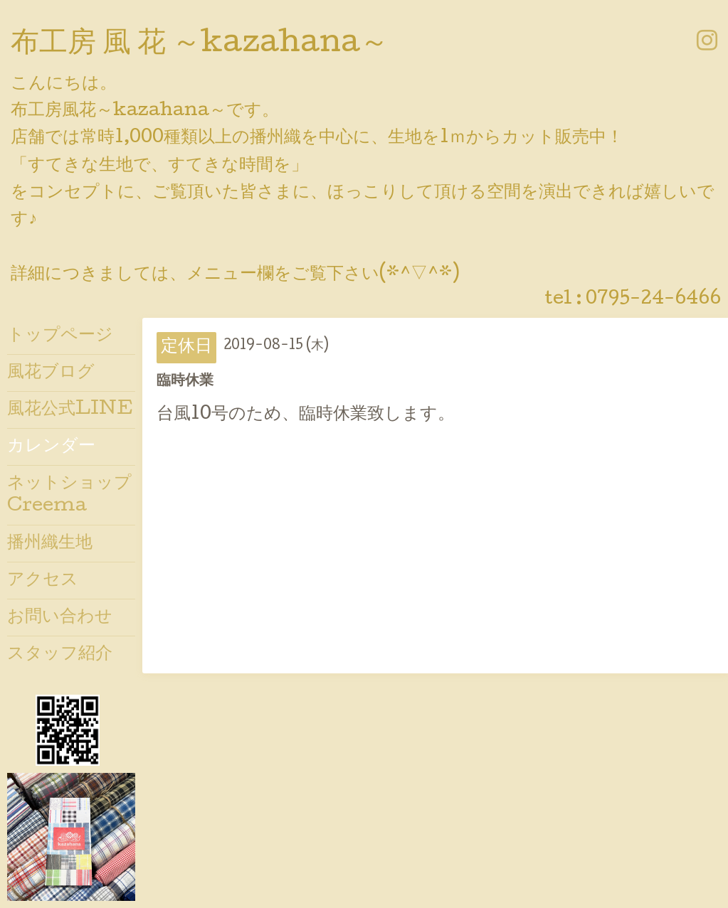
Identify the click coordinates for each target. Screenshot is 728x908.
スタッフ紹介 (59, 654)
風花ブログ (51, 373)
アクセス (42, 580)
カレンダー (51, 446)
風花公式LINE (70, 410)
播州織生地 (50, 543)
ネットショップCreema (69, 495)
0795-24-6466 (653, 299)
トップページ (60, 336)
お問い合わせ (59, 617)
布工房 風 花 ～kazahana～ (200, 44)
